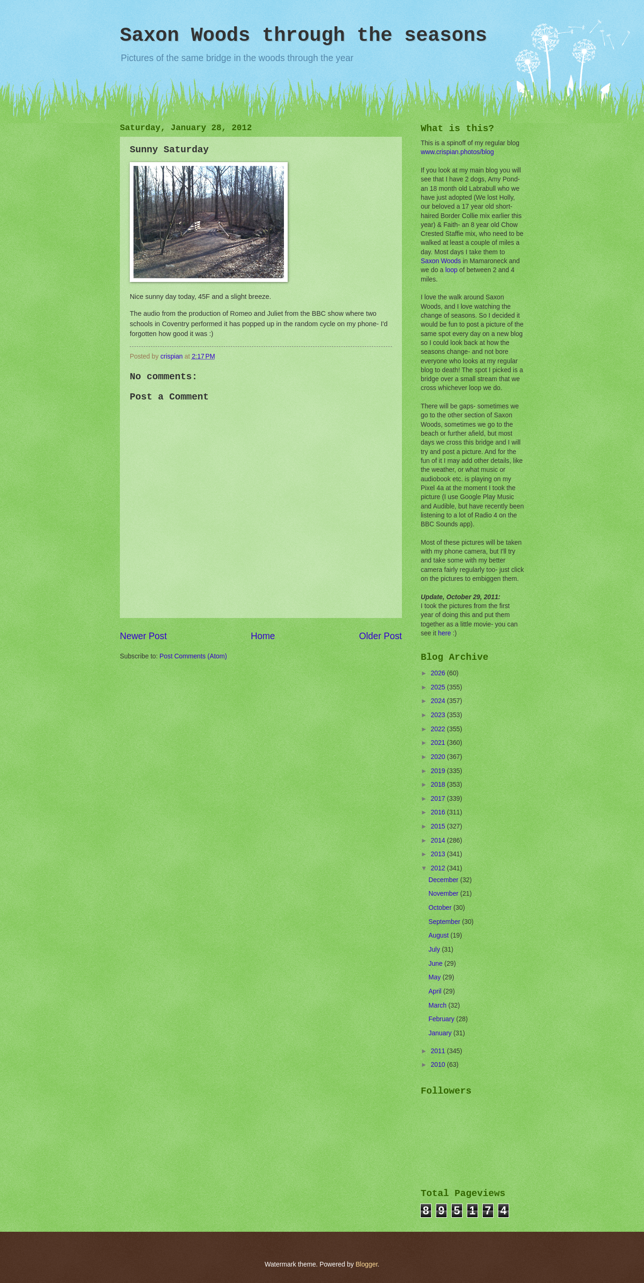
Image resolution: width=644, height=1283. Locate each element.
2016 (439, 812)
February (442, 1019)
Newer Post (143, 636)
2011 (439, 1051)
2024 (439, 700)
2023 (439, 715)
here (444, 633)
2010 (439, 1064)
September (445, 921)
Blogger (366, 1264)
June (437, 963)
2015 (439, 826)
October (441, 907)
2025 (439, 687)
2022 (439, 729)
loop (451, 270)
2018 (439, 784)
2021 (439, 742)
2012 (439, 868)
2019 (439, 770)
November (444, 893)
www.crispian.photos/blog (457, 152)
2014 (439, 840)
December (444, 880)
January (441, 1033)
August (440, 935)
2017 (439, 798)
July (435, 949)
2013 (439, 854)
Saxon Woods (441, 261)
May (436, 977)
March (438, 1005)
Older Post (380, 636)
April (436, 991)
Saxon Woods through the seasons (303, 35)
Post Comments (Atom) (193, 656)
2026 (439, 673)
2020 (439, 756)
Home (263, 636)
